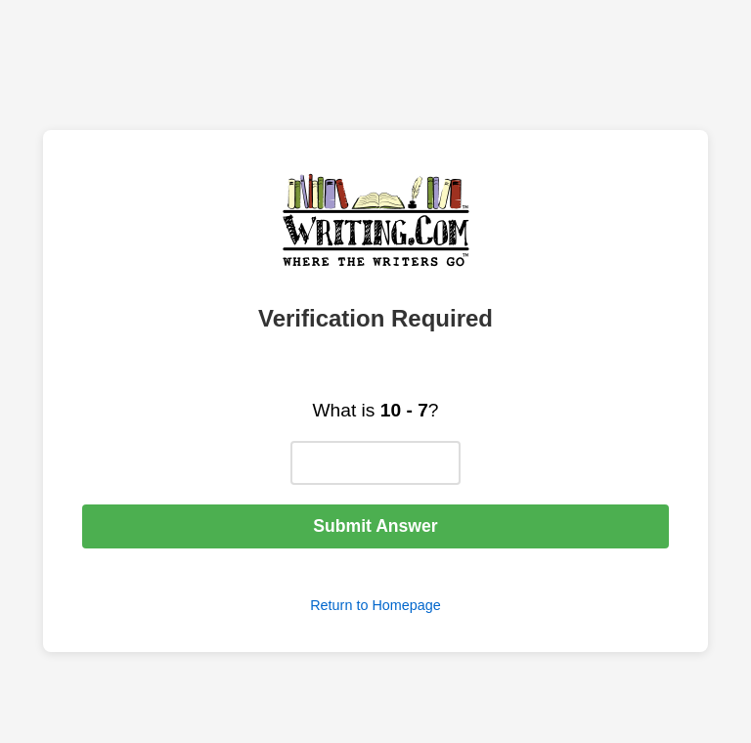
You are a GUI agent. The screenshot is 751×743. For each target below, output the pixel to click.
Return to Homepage (375, 605)
